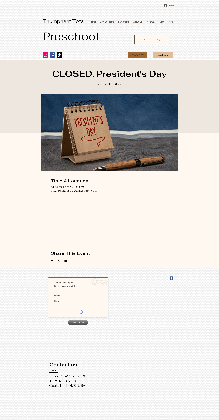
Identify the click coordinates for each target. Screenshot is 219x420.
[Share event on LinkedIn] (65, 261)
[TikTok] (59, 55)
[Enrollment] (163, 55)
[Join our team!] (151, 39)
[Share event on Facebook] (52, 261)
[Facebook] (52, 55)
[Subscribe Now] (78, 322)
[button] (137, 55)
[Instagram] (45, 55)
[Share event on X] (59, 261)
